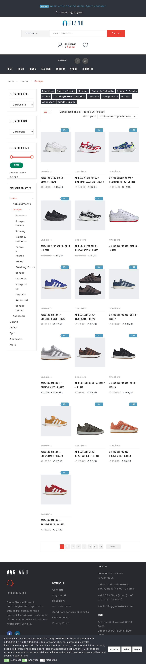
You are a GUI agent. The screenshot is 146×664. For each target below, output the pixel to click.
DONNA (32, 69)
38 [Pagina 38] (100, 546)
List (50, 112)
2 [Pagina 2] (67, 546)
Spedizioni (58, 601)
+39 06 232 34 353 (16, 593)
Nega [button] (137, 649)
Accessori (100, 6)
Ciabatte (93, 96)
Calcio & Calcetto (103, 91)
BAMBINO (46, 69)
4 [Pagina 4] (79, 546)
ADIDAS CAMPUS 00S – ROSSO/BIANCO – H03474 (52, 522)
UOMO (21, 69)
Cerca (116, 33)
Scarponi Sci (110, 96)
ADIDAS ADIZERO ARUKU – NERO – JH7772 (55, 248)
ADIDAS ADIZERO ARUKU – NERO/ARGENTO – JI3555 (87, 248)
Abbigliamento (22, 204)
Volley (46, 96)
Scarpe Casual (66, 91)
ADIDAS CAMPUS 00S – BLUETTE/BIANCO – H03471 (53, 316)
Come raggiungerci (70, 12)
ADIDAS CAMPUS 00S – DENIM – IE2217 (123, 316)
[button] (6, 660)
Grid (45, 112)
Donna (72, 6)
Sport (89, 6)
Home (10, 81)
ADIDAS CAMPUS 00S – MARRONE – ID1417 (90, 385)
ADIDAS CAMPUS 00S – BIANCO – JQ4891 (123, 248)
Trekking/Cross (62, 96)
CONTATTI (87, 69)
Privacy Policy (61, 623)
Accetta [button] (114, 649)
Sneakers (48, 91)
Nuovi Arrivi (57, 6)
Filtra (16, 165)
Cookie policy (60, 617)
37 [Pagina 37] (95, 546)
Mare (13, 344)
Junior (14, 327)
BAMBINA (60, 69)
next (112, 546)
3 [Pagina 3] (73, 546)
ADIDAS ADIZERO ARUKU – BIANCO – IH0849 (52, 179)
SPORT (73, 69)
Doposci (126, 96)
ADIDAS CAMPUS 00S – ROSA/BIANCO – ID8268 (120, 454)
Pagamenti (59, 595)
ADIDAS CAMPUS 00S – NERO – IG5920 (122, 385)
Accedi (71, 47)
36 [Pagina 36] (89, 546)
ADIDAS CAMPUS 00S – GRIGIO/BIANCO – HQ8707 (52, 385)
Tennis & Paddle (127, 91)
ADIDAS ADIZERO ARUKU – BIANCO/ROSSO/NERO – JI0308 (89, 179)
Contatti (57, 589)
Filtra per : (89, 116)
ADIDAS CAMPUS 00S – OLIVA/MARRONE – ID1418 (87, 454)
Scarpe (17, 209)
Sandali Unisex (66, 102)
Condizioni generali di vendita (70, 612)
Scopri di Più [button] (20, 655)
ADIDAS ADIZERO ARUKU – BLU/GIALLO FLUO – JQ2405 (122, 179)
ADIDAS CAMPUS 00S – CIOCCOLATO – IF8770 (85, 316)
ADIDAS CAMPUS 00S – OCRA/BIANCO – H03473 (52, 454)
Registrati (70, 44)
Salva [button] (126, 649)
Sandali (80, 96)
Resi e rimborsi (61, 606)
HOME (10, 69)
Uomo (81, 6)
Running (83, 91)
